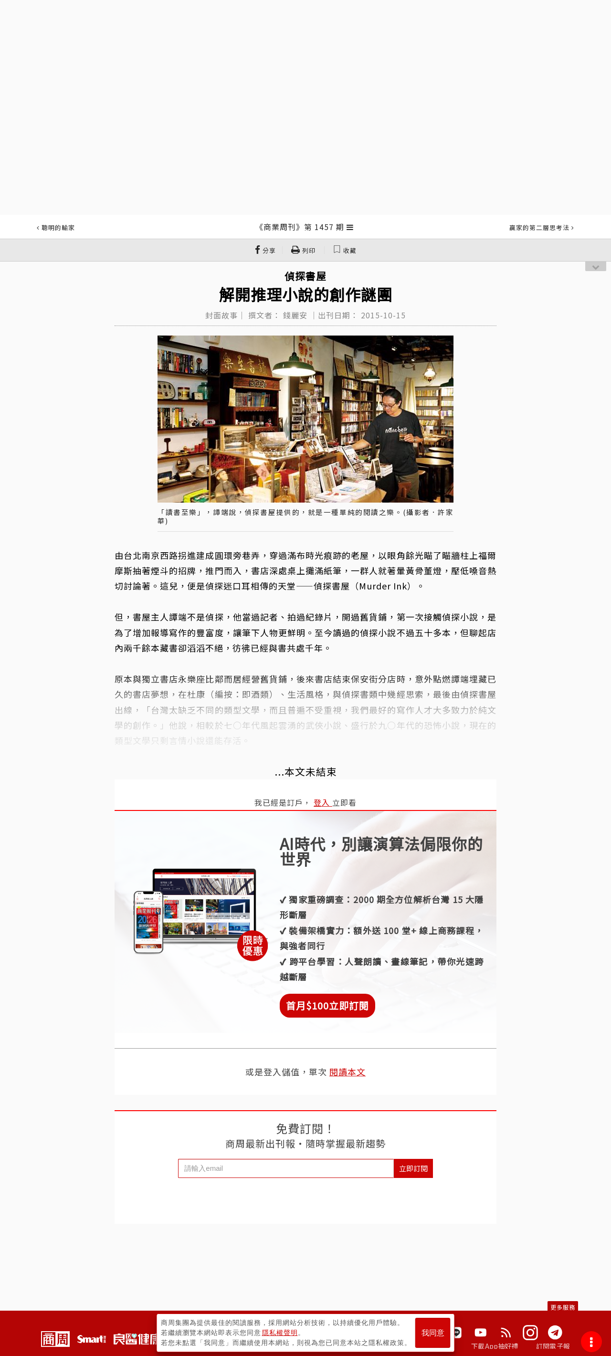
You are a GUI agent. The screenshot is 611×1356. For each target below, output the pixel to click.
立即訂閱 (413, 1168)
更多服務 (562, 1307)
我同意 (432, 1333)
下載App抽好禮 (494, 1346)
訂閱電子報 (553, 1346)
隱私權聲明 (280, 1332)
